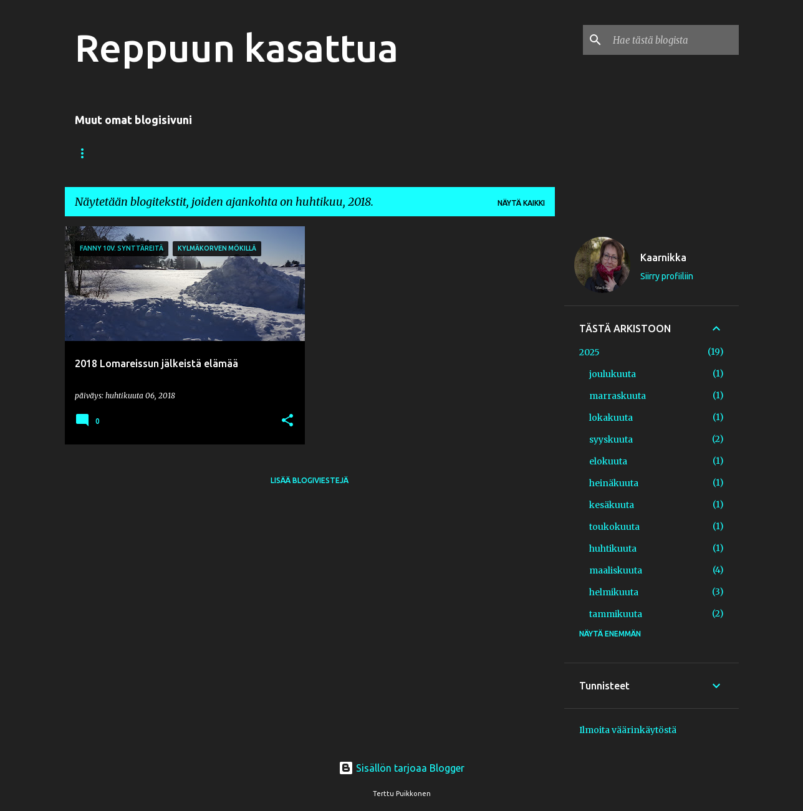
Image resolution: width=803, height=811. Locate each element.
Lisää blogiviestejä (310, 480)
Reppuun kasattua (236, 47)
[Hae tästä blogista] (673, 40)
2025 (589, 352)
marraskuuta (617, 395)
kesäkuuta (611, 505)
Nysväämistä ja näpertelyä (279, 153)
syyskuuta (611, 439)
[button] (287, 421)
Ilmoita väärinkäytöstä (627, 730)
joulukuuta (612, 374)
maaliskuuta (615, 570)
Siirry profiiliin (666, 276)
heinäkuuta (613, 483)
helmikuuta (613, 592)
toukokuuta (614, 526)
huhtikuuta (613, 548)
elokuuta (608, 461)
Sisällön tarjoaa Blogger (401, 768)
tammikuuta (615, 614)
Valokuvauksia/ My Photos (133, 153)
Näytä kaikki (521, 203)
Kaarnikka (663, 257)
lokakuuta (611, 417)
